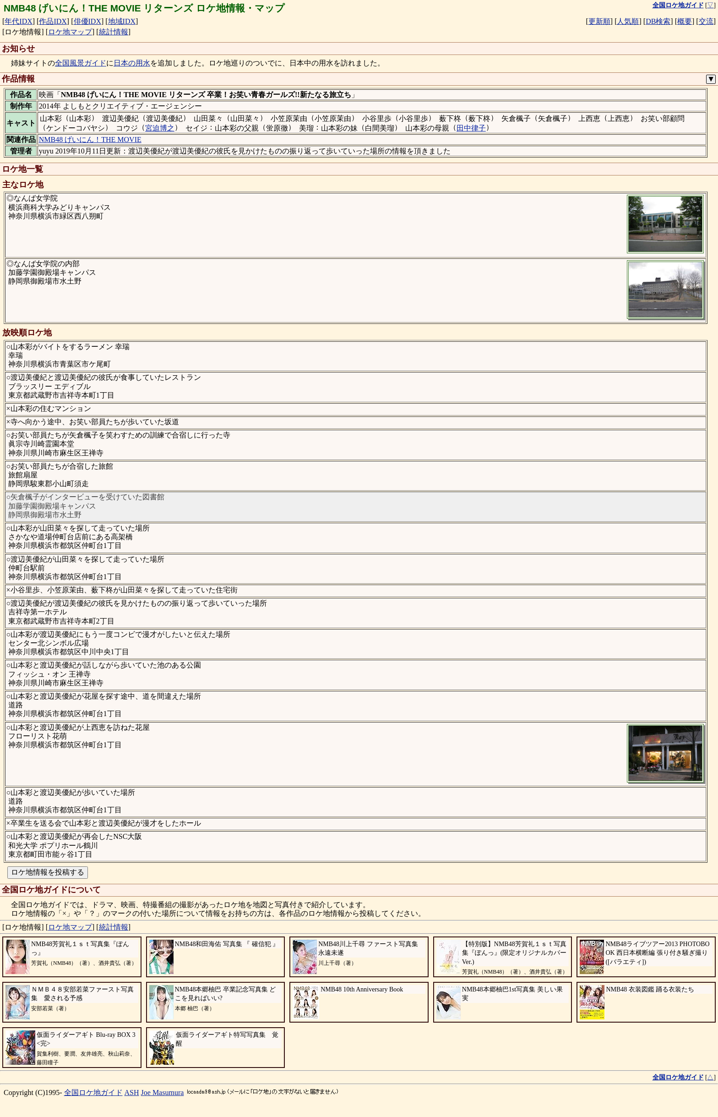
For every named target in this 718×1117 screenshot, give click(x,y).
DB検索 (658, 21)
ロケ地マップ (70, 32)
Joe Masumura (162, 1092)
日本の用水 (132, 63)
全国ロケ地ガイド (93, 1092)
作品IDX (52, 21)
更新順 (599, 21)
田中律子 (471, 128)
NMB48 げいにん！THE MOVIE (90, 139)
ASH (132, 1092)
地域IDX (122, 21)
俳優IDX (87, 21)
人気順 (628, 21)
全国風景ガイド (80, 63)
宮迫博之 (159, 128)
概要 (684, 21)
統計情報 (113, 32)
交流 (706, 21)
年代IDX (18, 21)
